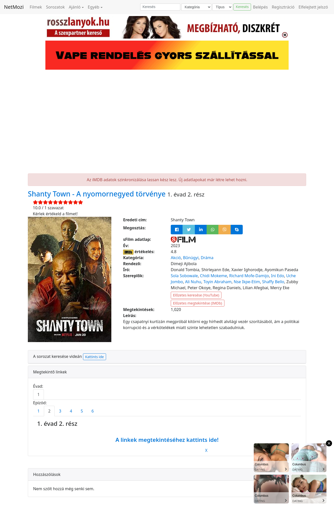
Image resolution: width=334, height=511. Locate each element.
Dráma (207, 257)
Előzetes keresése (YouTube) (196, 295)
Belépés (260, 7)
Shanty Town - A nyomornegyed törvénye (98, 193)
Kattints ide (94, 356)
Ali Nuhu (193, 281)
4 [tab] (71, 411)
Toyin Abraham (217, 281)
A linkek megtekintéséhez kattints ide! (166, 439)
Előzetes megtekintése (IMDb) (197, 303)
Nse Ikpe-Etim (247, 281)
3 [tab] (60, 411)
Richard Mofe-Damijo (249, 275)
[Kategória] (196, 7)
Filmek (36, 7)
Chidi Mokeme (213, 275)
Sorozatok (55, 7)
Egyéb (93, 7)
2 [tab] (49, 411)
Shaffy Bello (273, 281)
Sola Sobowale (184, 275)
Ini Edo (277, 275)
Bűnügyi (191, 257)
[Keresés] (160, 7)
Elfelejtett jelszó (313, 7)
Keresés (242, 7)
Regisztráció (283, 7)
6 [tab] (93, 411)
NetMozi (14, 7)
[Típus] (222, 7)
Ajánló (74, 7)
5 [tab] (82, 411)
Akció (176, 257)
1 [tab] (38, 394)
